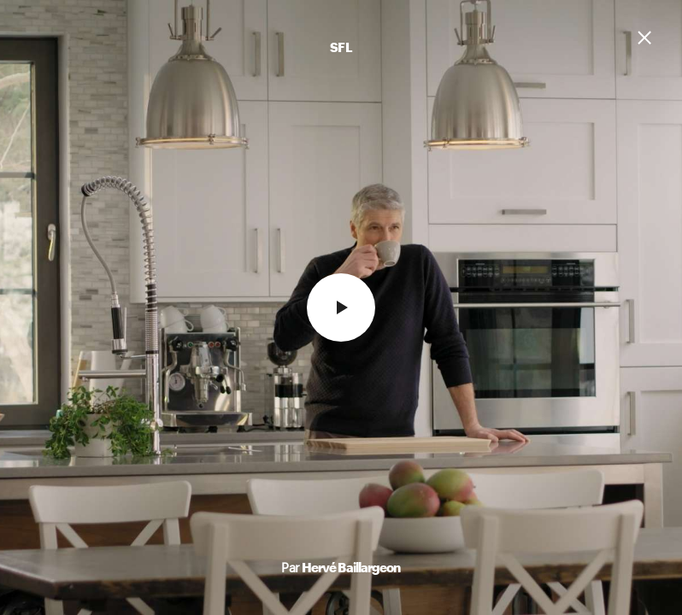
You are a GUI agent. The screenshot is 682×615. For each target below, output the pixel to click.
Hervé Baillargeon (351, 567)
